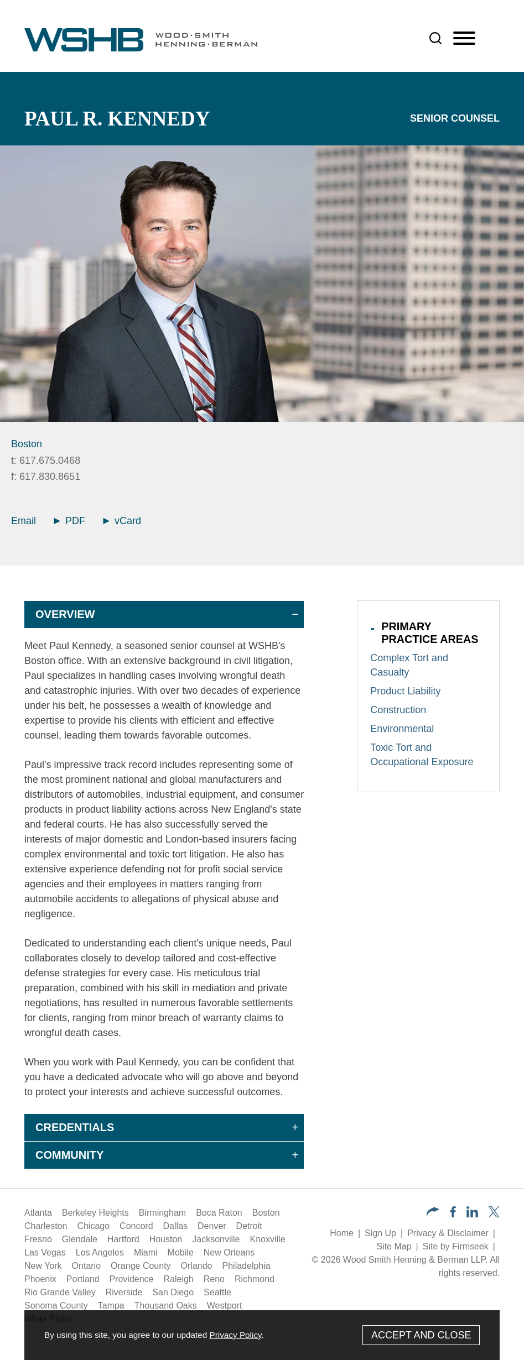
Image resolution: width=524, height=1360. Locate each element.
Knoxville (268, 1239)
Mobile (181, 1252)
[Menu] (464, 38)
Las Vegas (45, 1252)
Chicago (93, 1226)
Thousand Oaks (165, 1305)
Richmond (254, 1279)
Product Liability (405, 691)
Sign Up (380, 1233)
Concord (136, 1226)
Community (69, 1155)
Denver (212, 1226)
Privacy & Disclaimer (448, 1233)
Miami (146, 1252)
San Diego (173, 1292)
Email (23, 520)
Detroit (249, 1226)
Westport (224, 1305)
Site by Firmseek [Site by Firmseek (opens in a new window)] (456, 1246)
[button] (433, 1212)
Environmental (402, 728)
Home (342, 1233)
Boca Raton (219, 1212)
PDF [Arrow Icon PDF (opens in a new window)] (69, 520)
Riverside (124, 1292)
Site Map (393, 1246)
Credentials (74, 1127)
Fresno (38, 1239)
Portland (83, 1279)
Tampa (111, 1305)
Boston (26, 443)
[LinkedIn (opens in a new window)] (472, 1214)
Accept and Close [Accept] (421, 1335)
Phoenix (40, 1279)
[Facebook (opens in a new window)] (453, 1214)
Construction (398, 709)
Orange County (141, 1265)
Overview (65, 614)
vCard (122, 520)
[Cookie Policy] (262, 1335)
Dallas (175, 1226)
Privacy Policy (235, 1335)
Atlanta (38, 1212)
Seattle (217, 1292)
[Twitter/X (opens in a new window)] (494, 1214)
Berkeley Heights (95, 1212)
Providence (131, 1279)
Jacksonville (216, 1239)
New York (43, 1265)
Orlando (196, 1265)
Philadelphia (246, 1265)
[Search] (435, 38)
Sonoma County (56, 1305)
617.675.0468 (49, 460)
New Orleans (229, 1252)
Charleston (45, 1226)
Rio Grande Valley (60, 1292)
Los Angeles (100, 1252)
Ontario (86, 1265)
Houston (166, 1239)
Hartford (123, 1239)
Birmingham (162, 1212)
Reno (214, 1279)
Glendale (79, 1239)
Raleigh (178, 1279)
